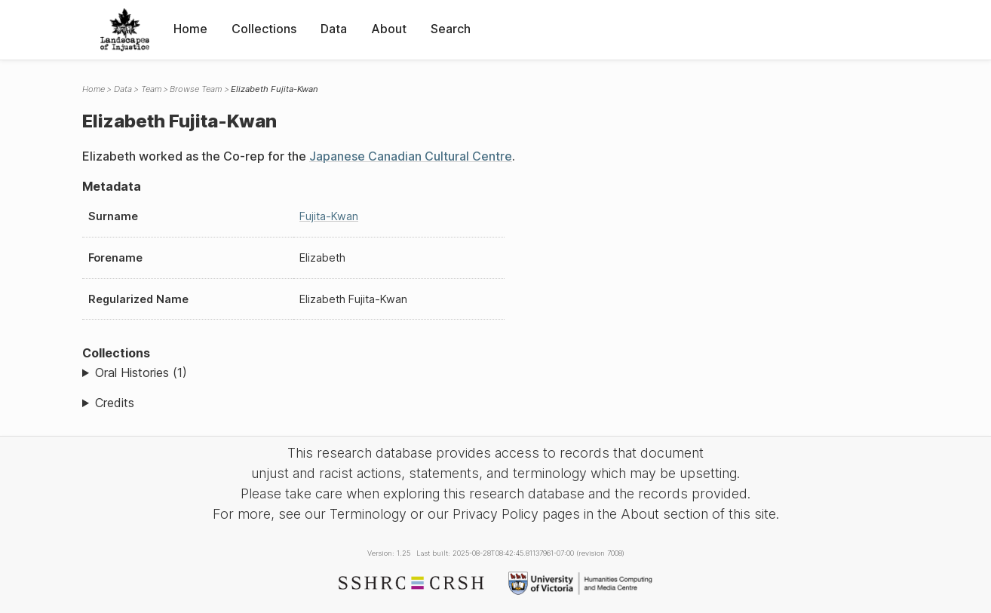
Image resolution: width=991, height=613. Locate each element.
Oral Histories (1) (141, 372)
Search (451, 28)
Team (151, 89)
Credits (114, 402)
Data (334, 28)
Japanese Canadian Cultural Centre (410, 156)
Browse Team (196, 89)
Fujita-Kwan (328, 216)
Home (190, 28)
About (389, 28)
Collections (264, 28)
